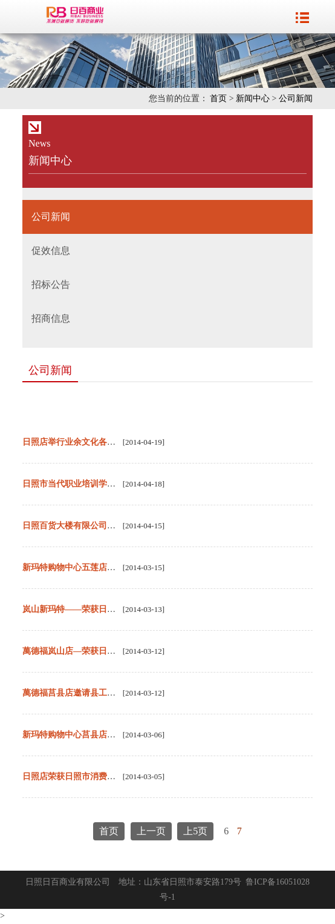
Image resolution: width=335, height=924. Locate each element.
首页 (218, 98)
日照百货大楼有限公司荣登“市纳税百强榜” (102, 525)
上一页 (151, 831)
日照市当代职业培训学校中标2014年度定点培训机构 (119, 483)
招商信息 (50, 318)
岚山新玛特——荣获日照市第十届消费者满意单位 (115, 609)
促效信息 (50, 250)
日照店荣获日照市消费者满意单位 (85, 776)
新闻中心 (253, 98)
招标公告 (50, 284)
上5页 (195, 831)
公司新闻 (296, 98)
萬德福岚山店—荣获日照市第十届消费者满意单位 (115, 651)
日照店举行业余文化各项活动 (77, 442)
